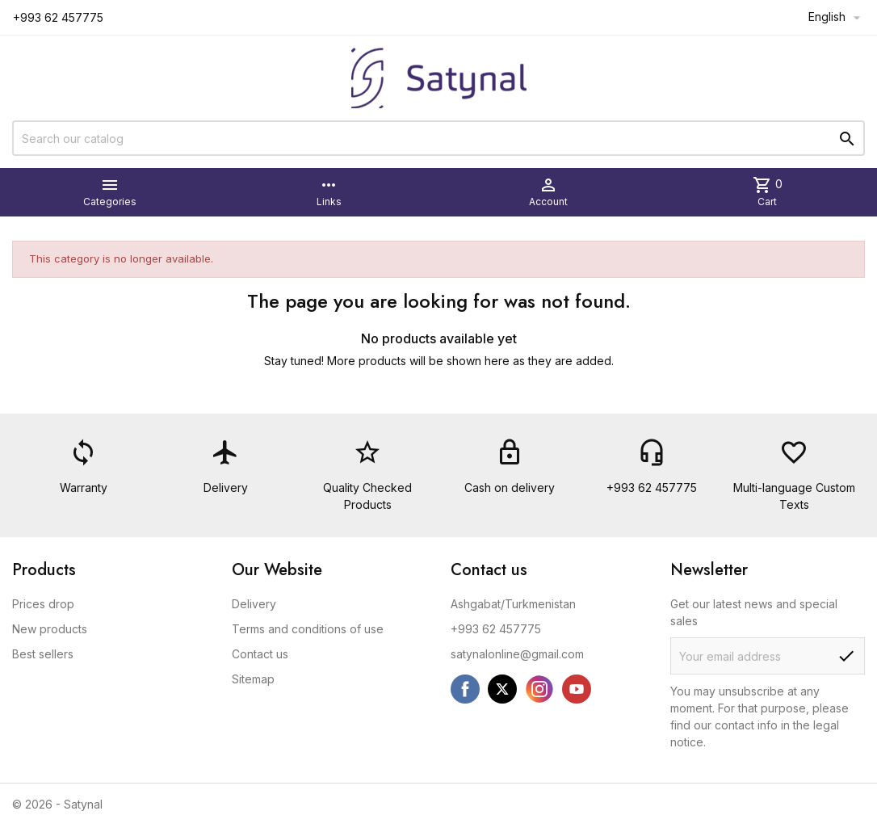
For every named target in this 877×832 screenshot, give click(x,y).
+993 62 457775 (496, 629)
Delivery (254, 604)
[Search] (438, 138)
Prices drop (43, 604)
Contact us (260, 654)
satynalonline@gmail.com (517, 654)
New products (49, 629)
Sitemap (253, 679)
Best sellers (42, 654)
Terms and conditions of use (308, 629)
